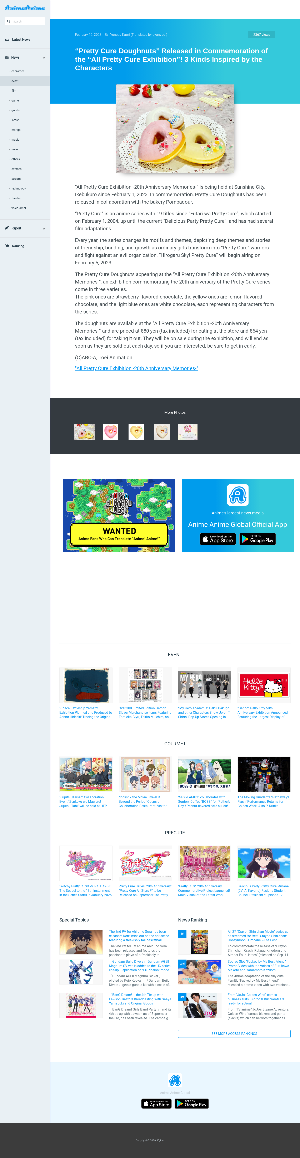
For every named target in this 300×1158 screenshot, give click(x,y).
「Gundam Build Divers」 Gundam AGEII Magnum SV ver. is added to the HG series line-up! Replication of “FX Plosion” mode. (139, 966)
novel (14, 149)
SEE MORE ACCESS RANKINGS (234, 1034)
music (15, 139)
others (15, 159)
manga (16, 129)
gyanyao (158, 35)
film (13, 90)
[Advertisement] (172, 9)
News (15, 57)
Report (16, 228)
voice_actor (18, 208)
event (15, 81)
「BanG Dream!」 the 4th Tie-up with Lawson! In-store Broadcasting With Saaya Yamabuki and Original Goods (140, 999)
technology (18, 188)
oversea (16, 169)
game (15, 100)
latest (15, 120)
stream (16, 178)
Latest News (21, 40)
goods (15, 110)
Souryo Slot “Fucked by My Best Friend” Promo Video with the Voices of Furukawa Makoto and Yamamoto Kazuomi (258, 966)
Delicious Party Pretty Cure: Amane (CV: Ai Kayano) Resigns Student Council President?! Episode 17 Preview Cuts (263, 890)
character (17, 71)
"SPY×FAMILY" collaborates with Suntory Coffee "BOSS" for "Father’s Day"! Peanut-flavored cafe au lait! (204, 801)
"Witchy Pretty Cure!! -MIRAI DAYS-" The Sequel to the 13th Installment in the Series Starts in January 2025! (85, 890)
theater (16, 198)
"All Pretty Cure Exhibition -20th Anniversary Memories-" (136, 368)
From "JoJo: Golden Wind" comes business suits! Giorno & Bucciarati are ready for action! (256, 999)
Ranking (18, 246)
